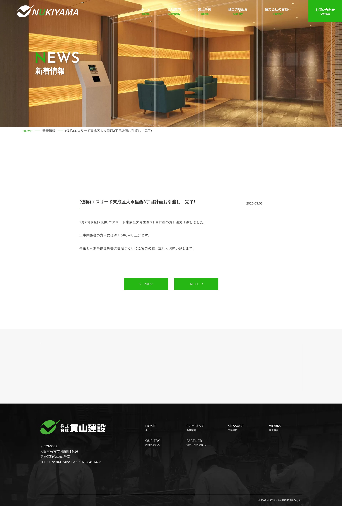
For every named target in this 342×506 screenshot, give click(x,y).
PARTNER (202, 443)
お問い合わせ (325, 11)
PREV (148, 284)
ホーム (146, 11)
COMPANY (202, 428)
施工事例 (204, 11)
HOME (27, 130)
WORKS (285, 428)
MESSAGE (244, 428)
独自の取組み (238, 11)
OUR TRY (161, 443)
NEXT (194, 284)
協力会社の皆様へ (278, 11)
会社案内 (174, 11)
